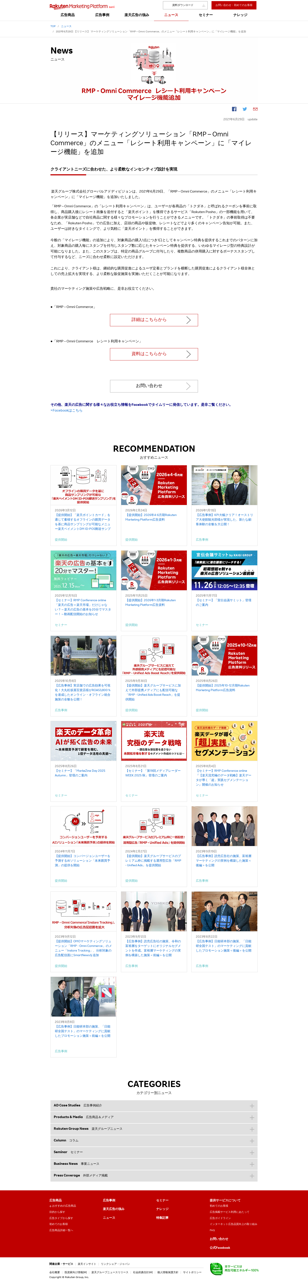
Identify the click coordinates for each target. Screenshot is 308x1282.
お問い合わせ (149, 386)
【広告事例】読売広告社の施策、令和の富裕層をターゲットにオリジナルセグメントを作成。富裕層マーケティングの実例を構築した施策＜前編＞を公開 (153, 948)
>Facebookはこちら (66, 411)
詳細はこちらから (149, 320)
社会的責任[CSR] (143, 1272)
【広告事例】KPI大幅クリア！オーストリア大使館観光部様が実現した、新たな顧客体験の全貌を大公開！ (224, 520)
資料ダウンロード (182, 5)
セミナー (162, 1200)
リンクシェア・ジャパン (115, 1264)
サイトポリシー (192, 1272)
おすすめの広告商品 (64, 1206)
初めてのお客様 (58, 1224)
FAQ (212, 1230)
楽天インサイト (87, 1264)
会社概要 (54, 1272)
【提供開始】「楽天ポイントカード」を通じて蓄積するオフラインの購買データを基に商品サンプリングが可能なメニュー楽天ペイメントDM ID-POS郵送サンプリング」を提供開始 (83, 523)
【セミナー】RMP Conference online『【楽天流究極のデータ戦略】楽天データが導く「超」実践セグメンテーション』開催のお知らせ (223, 778)
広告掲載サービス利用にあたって (229, 1212)
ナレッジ (162, 1209)
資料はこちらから (149, 354)
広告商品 (55, 1200)
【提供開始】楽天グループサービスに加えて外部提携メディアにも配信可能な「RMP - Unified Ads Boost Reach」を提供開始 (153, 692)
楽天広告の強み (113, 1209)
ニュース (109, 1218)
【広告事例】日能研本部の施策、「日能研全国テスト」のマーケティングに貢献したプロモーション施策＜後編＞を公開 (223, 946)
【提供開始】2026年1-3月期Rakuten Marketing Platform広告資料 (150, 603)
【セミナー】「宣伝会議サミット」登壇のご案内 (223, 603)
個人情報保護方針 (167, 1272)
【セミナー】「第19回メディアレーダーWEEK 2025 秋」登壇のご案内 (153, 773)
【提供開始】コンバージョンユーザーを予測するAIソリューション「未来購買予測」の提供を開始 (82, 861)
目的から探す (57, 1212)
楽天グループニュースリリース (109, 1272)
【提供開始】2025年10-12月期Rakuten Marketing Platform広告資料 (223, 688)
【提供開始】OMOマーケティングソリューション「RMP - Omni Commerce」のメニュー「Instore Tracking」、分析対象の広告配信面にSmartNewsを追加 (83, 948)
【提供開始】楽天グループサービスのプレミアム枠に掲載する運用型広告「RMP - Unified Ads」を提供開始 (153, 861)
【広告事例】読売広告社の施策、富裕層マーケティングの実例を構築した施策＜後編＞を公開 (223, 861)
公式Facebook (220, 1248)
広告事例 (109, 1200)
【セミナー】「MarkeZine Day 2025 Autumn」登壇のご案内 (80, 773)
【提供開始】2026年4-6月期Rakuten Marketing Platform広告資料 (151, 517)
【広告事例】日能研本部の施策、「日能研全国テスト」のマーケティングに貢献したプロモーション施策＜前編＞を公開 (82, 1031)
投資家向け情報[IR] (76, 1272)
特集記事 (162, 1218)
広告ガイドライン (220, 1218)
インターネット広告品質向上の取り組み (233, 1224)
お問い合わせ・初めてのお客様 (233, 5)
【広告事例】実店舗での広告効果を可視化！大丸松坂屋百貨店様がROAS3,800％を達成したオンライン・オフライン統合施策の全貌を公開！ (83, 692)
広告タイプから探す (61, 1218)
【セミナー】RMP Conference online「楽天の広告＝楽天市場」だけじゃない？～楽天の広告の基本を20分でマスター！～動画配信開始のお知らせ (83, 607)
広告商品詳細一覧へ (61, 1230)
